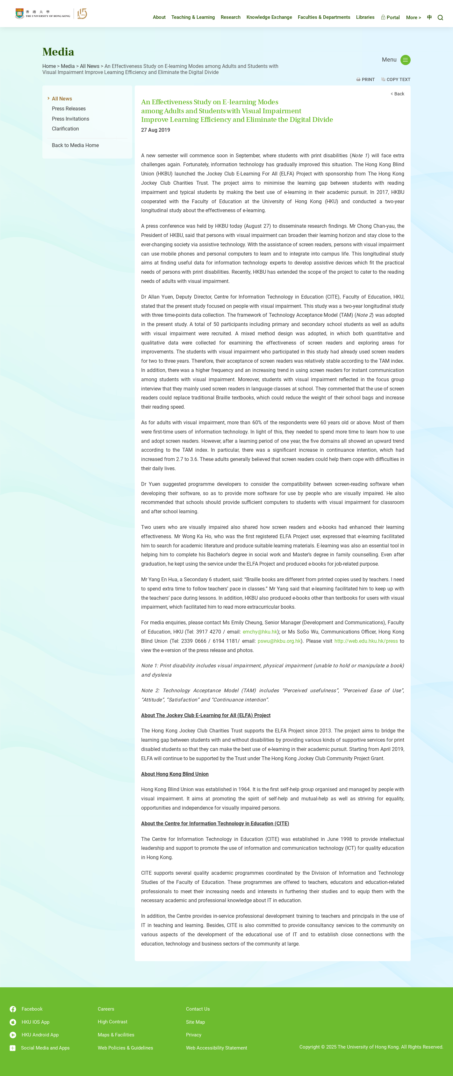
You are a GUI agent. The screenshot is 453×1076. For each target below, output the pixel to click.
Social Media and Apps (40, 1048)
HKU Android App (34, 1035)
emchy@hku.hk (260, 632)
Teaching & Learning (188, 17)
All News (89, 66)
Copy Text (399, 79)
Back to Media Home (75, 145)
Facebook (26, 1009)
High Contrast (112, 1022)
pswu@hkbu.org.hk (279, 641)
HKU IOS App (29, 1022)
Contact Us (198, 1009)
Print (368, 79)
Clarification (65, 129)
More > (408, 17)
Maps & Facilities (116, 1035)
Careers (106, 1009)
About (154, 17)
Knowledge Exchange (264, 17)
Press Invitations (70, 119)
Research (226, 17)
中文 (427, 17)
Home (49, 66)
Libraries (360, 17)
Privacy (193, 1035)
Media (68, 66)
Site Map (195, 1022)
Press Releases (69, 109)
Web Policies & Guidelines (125, 1048)
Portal (385, 17)
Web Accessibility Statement (216, 1048)
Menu (396, 60)
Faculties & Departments (319, 17)
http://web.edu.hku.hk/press (366, 641)
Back (399, 93)
